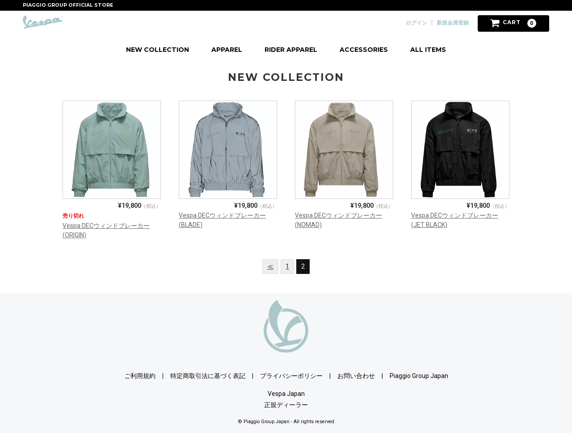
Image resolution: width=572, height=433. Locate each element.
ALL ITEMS (428, 50)
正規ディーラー (286, 404)
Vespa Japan (286, 393)
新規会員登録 (453, 22)
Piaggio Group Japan (419, 375)
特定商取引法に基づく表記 (207, 375)
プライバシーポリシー (291, 375)
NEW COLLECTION (157, 50)
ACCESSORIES (364, 50)
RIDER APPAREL (291, 50)
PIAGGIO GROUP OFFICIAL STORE (68, 5)
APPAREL (226, 50)
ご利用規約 (140, 375)
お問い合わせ (356, 375)
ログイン (416, 22)
